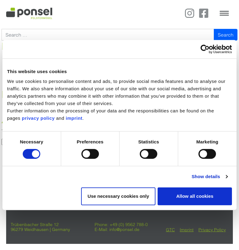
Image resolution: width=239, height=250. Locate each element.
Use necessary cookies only (118, 196)
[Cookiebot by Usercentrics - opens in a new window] (205, 49)
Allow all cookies (195, 196)
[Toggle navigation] (224, 13)
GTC (170, 229)
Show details (206, 176)
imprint (74, 118)
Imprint (187, 229)
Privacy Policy (212, 229)
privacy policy (38, 118)
